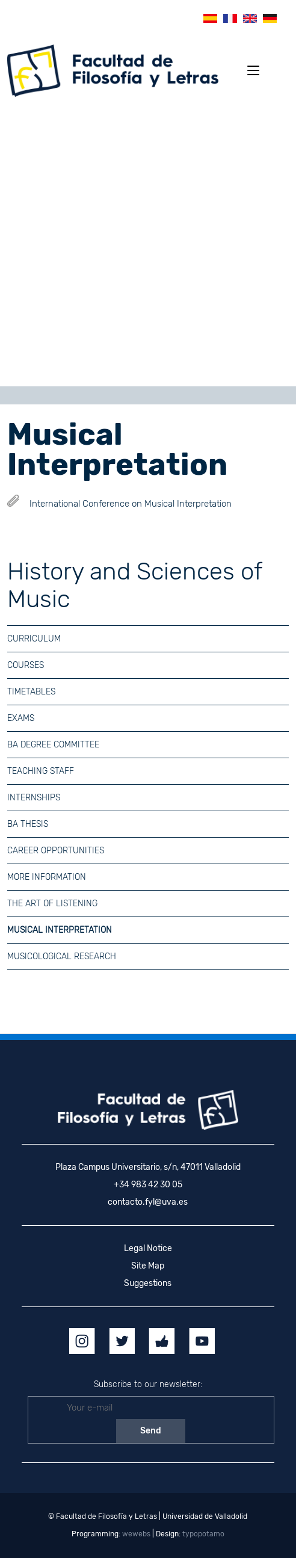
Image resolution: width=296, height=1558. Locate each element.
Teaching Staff (40, 771)
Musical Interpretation (59, 930)
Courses (25, 665)
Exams (20, 718)
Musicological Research (61, 956)
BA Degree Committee (53, 745)
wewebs (136, 1534)
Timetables (31, 692)
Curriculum (34, 639)
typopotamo (203, 1534)
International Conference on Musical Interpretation (130, 503)
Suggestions (147, 1283)
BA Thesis (27, 824)
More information (46, 877)
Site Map (147, 1266)
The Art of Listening (52, 903)
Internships (33, 798)
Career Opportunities (55, 850)
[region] (148, 246)
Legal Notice (148, 1248)
